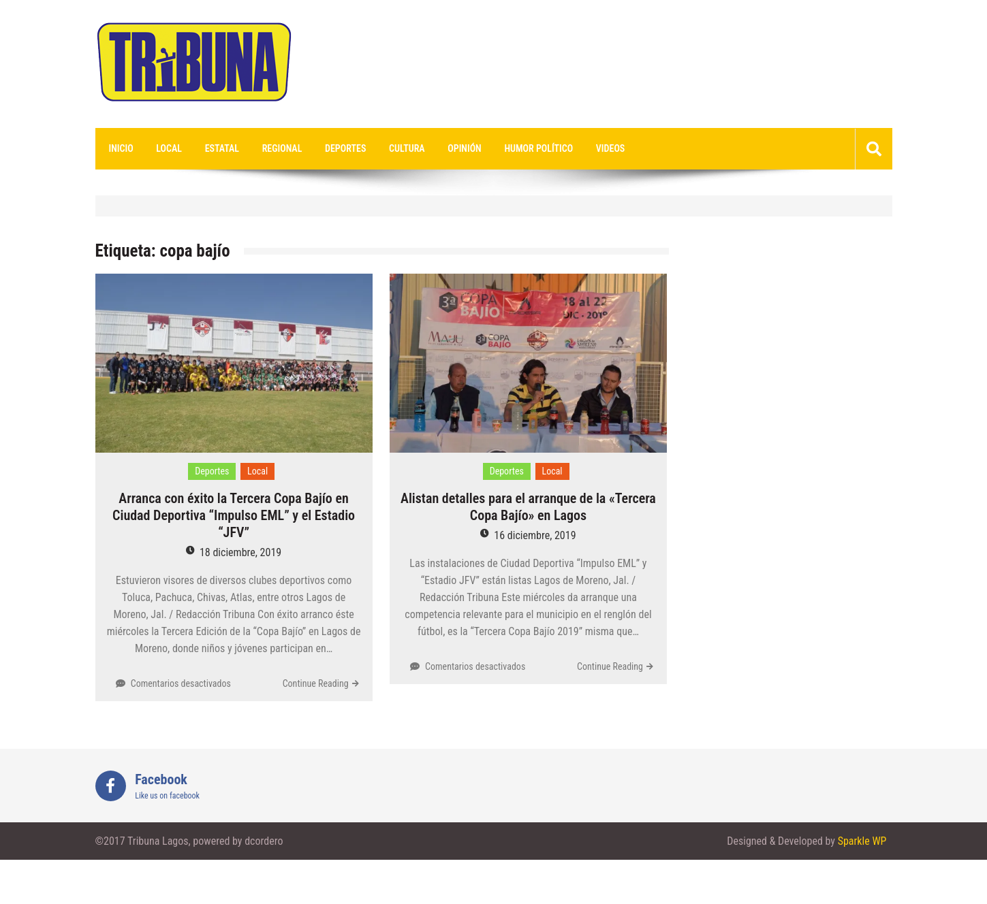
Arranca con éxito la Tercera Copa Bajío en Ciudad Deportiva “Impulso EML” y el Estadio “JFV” (233, 515)
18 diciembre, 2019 (240, 552)
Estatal (222, 148)
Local (169, 148)
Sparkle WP (862, 841)
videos (610, 148)
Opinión (464, 148)
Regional (282, 148)
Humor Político (538, 148)
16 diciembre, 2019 (535, 535)
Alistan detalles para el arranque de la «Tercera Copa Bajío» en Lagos (528, 506)
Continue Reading (316, 683)
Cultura (407, 148)
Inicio (121, 148)
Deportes (345, 148)
